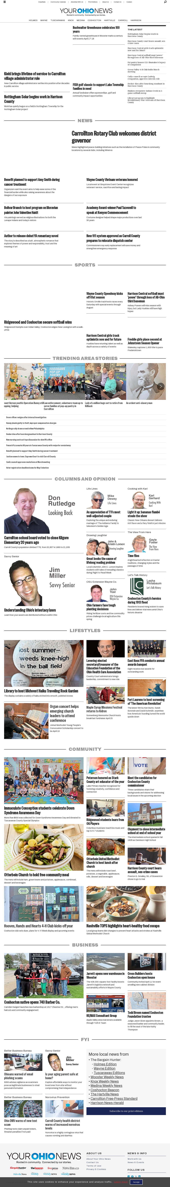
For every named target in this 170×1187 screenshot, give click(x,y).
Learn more (121, 1182)
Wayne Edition (104, 1068)
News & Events (136, 1162)
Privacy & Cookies (96, 1169)
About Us (105, 2)
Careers (129, 2)
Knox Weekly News (105, 1081)
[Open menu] (5, 2)
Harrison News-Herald (107, 1103)
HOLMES (33, 20)
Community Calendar (58, 2)
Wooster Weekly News (107, 1077)
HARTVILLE (109, 20)
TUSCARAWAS (58, 20)
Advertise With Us (77, 2)
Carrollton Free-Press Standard (114, 1098)
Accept (136, 1182)
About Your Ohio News (98, 1159)
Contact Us (117, 2)
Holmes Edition (105, 1064)
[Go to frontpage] (86, 11)
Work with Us (134, 1159)
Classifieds (41, 2)
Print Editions (92, 2)
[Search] (165, 2)
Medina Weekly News (106, 1085)
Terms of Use (93, 1166)
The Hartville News (105, 1094)
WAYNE (44, 20)
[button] (160, 386)
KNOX (71, 20)
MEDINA (81, 20)
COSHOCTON (94, 20)
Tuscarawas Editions (109, 1073)
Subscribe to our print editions (126, 1111)
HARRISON (136, 20)
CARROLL (123, 20)
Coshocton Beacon (105, 1090)
